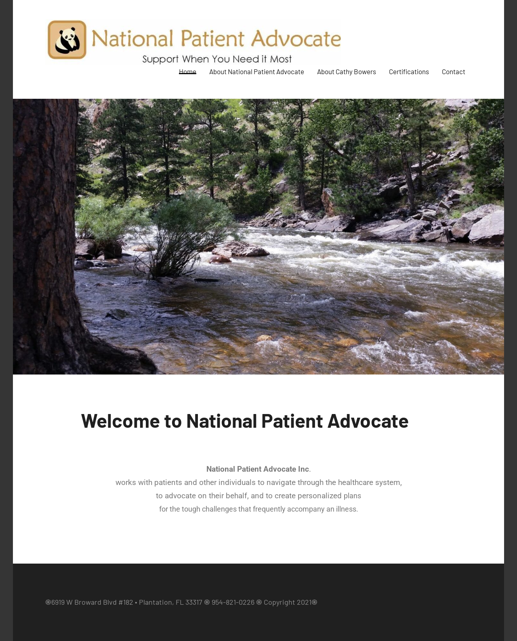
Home (187, 72)
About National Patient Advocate (256, 72)
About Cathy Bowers (346, 72)
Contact (453, 72)
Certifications (409, 72)
